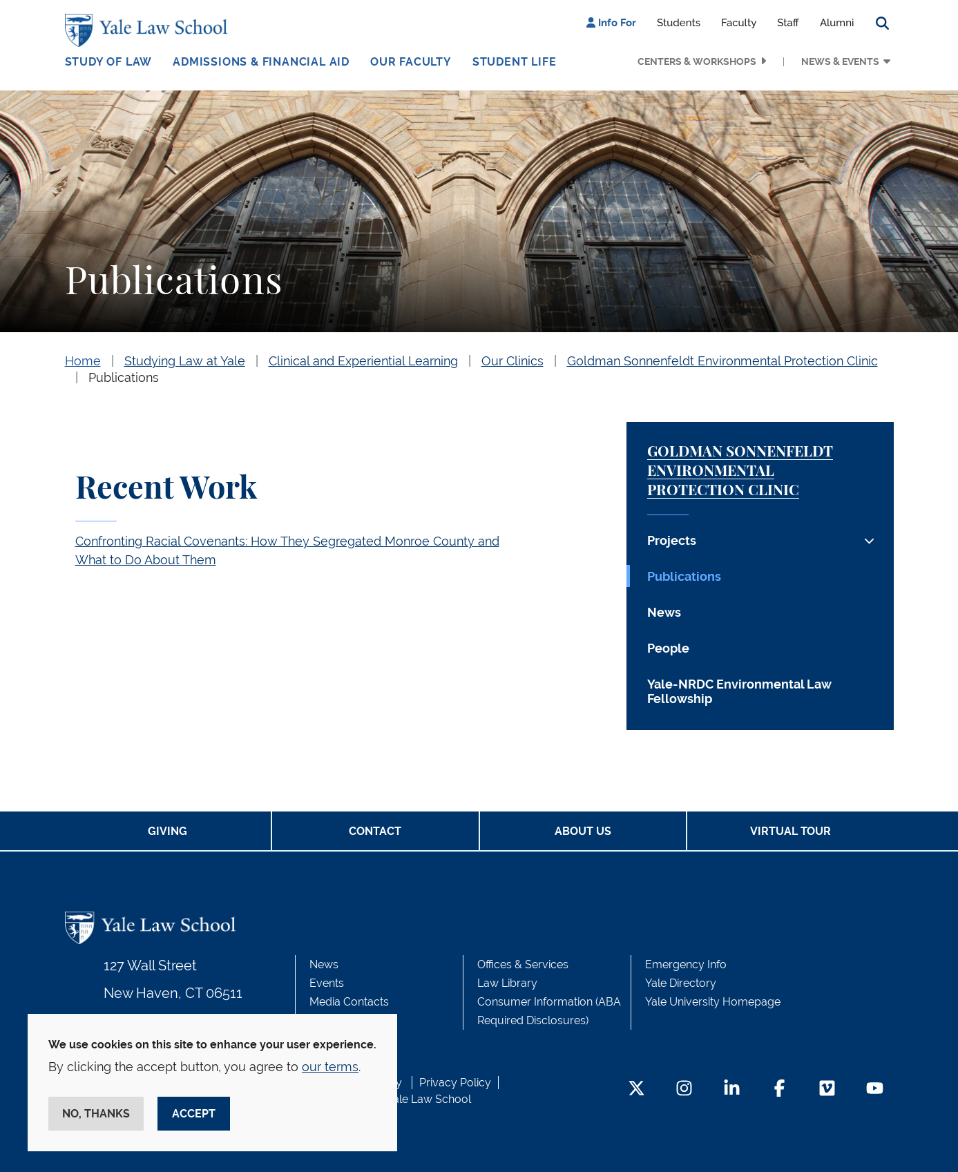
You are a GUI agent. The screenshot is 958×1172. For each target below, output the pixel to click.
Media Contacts (349, 1001)
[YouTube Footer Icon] (874, 1089)
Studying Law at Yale (184, 361)
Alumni (837, 23)
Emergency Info (686, 964)
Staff (788, 23)
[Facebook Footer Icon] (779, 1089)
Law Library (507, 983)
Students (678, 23)
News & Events (840, 61)
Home (83, 361)
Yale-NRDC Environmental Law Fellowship (739, 691)
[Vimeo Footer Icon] (827, 1089)
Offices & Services (522, 964)
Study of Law (109, 61)
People (668, 648)
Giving (167, 831)
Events (326, 983)
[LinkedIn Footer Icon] (731, 1089)
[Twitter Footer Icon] (636, 1089)
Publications (123, 377)
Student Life (514, 61)
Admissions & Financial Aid (261, 61)
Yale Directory (680, 983)
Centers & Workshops (697, 61)
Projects (671, 540)
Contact (375, 831)
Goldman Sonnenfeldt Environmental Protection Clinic (722, 361)
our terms (330, 1066)
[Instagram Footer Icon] (684, 1089)
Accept (193, 1113)
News (664, 612)
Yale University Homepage (712, 1001)
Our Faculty (411, 61)
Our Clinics (512, 361)
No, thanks (96, 1113)
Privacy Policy (455, 1082)
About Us (583, 831)
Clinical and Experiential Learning (363, 361)
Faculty (738, 23)
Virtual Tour (790, 831)
